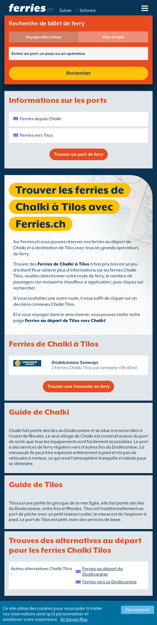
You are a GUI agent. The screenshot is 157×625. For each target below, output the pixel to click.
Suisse (65, 10)
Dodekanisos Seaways (75, 362)
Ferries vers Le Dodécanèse (109, 582)
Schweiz (88, 10)
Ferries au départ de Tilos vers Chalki (65, 320)
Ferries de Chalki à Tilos (63, 264)
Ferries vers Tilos (36, 135)
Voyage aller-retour (44, 37)
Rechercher (78, 73)
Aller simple (113, 37)
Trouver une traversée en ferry (78, 386)
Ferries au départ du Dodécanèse (102, 571)
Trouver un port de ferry (78, 154)
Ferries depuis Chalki (40, 118)
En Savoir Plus (74, 619)
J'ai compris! (138, 609)
